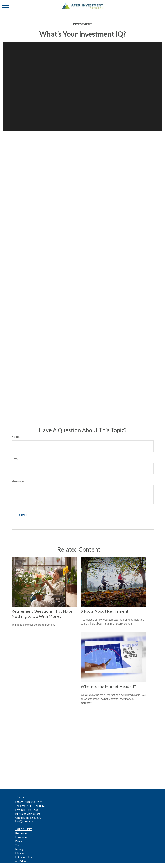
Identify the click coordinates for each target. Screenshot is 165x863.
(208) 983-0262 (33, 802)
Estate (19, 841)
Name (16, 436)
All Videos (21, 861)
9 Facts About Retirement (104, 611)
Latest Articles (23, 857)
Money (19, 849)
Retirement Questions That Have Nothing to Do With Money (42, 613)
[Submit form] (21, 515)
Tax (17, 845)
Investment (21, 837)
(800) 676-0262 (36, 805)
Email (15, 459)
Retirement (21, 833)
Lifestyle (20, 853)
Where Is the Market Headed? (108, 686)
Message (18, 481)
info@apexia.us (24, 821)
